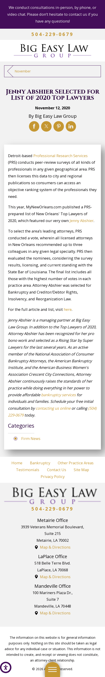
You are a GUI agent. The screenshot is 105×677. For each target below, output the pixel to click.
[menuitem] (17, 463)
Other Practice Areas (76, 462)
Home (16, 462)
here (68, 309)
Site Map (81, 469)
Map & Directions (55, 547)
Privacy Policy (53, 476)
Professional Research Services (60, 155)
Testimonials (27, 469)
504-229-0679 (52, 34)
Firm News (30, 438)
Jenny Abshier (82, 220)
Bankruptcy (40, 462)
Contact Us (56, 469)
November (23, 71)
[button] (5, 667)
